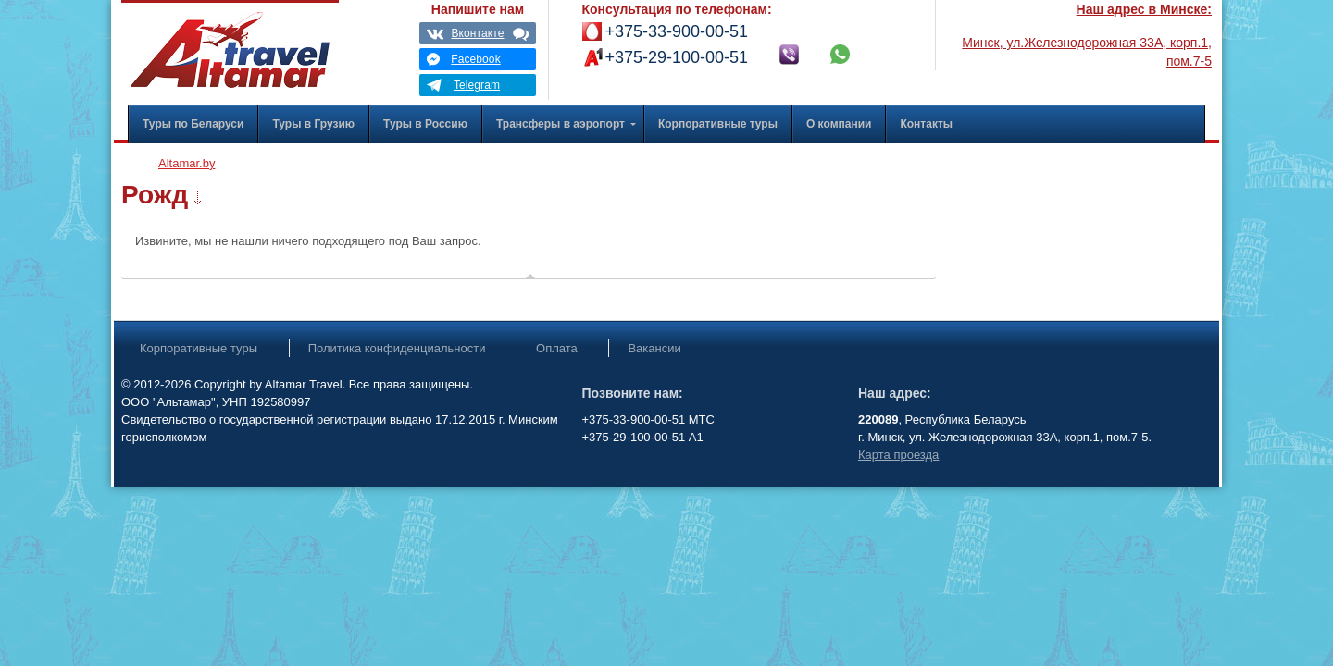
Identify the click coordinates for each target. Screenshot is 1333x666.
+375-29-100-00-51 (677, 57)
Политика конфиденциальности (397, 348)
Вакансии (654, 348)
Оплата (557, 348)
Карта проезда (898, 455)
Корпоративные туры (198, 348)
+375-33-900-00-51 (677, 31)
